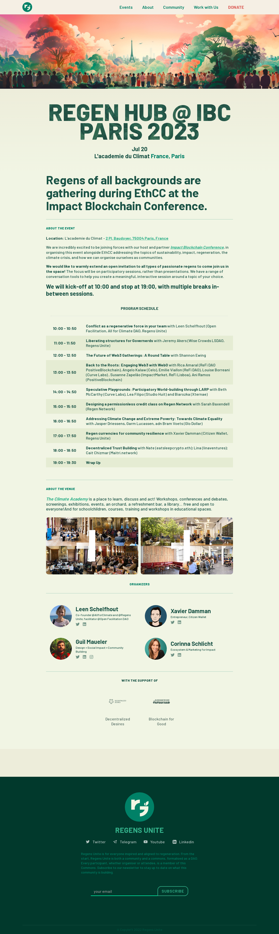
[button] (126, 7)
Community (173, 7)
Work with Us (206, 7)
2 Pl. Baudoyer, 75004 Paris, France (137, 238)
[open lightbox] (92, 545)
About (148, 7)
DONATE (236, 7)
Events (126, 7)
